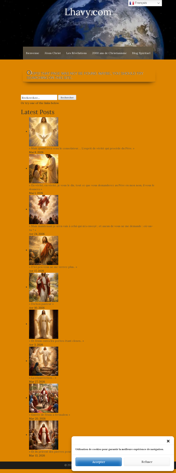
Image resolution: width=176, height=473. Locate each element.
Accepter (98, 462)
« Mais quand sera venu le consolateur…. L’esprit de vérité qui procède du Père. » (81, 148)
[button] (168, 441)
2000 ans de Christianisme (109, 53)
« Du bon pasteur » (41, 304)
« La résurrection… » (42, 377)
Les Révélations (76, 53)
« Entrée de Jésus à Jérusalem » (49, 414)
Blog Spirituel (141, 53)
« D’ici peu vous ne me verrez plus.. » (53, 267)
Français (138, 3)
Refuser (147, 462)
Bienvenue (32, 53)
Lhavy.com (88, 12)
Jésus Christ (53, 53)
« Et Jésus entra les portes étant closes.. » (56, 341)
